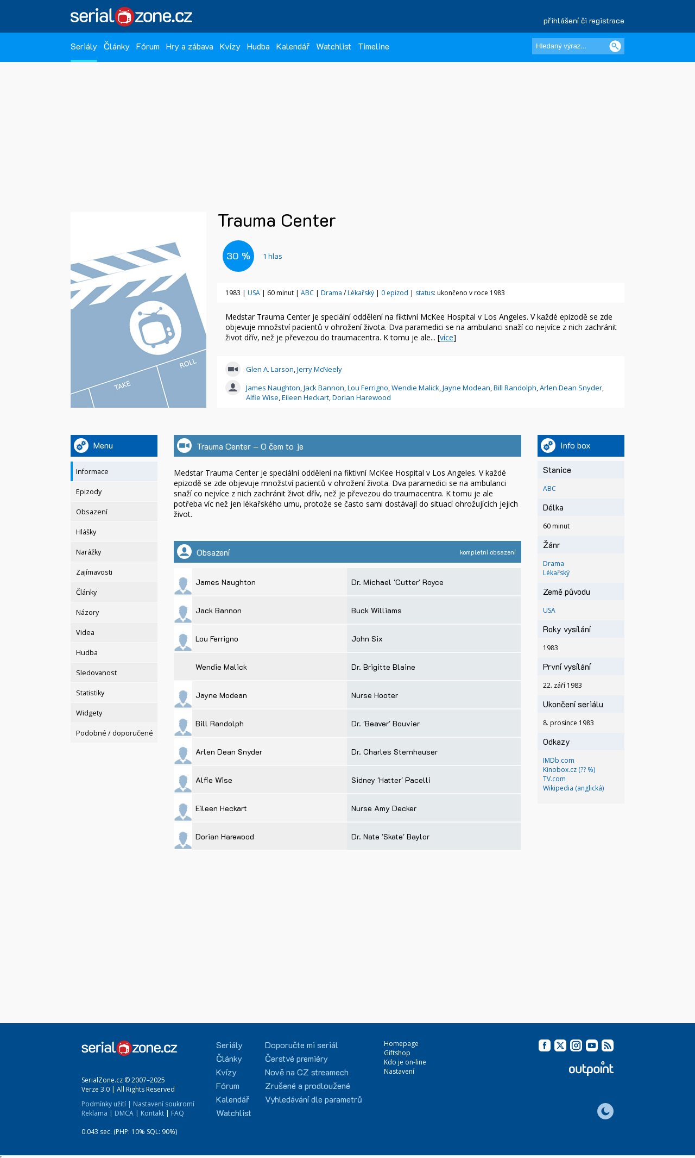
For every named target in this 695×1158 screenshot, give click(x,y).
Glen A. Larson (270, 369)
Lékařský (361, 292)
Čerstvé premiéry (296, 1058)
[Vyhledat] (615, 46)
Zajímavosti (94, 572)
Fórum (148, 46)
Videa (85, 632)
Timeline (373, 46)
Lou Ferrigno (368, 388)
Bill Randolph (515, 388)
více (446, 337)
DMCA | (127, 1113)
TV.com (554, 778)
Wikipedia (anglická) (573, 788)
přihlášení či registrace (584, 20)
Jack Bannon (324, 388)
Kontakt (152, 1113)
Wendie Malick (415, 388)
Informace (92, 471)
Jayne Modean (466, 388)
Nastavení (399, 1071)
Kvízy (230, 46)
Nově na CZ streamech (307, 1072)
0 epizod (394, 292)
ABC (307, 292)
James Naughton (273, 388)
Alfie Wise (262, 397)
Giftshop (397, 1052)
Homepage (401, 1043)
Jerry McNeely (319, 369)
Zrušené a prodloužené (307, 1085)
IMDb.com (558, 760)
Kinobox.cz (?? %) (569, 769)
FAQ (177, 1113)
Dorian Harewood (361, 397)
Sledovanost (96, 672)
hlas (272, 256)
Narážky (88, 552)
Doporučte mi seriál (301, 1044)
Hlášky (86, 532)
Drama (331, 292)
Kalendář (292, 46)
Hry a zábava (189, 46)
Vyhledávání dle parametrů (313, 1099)
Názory (87, 612)
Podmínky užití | (106, 1104)
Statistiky (90, 693)
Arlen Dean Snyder (571, 388)
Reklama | (97, 1113)
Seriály (84, 46)
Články (117, 46)
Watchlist (333, 46)
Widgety (89, 713)
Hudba (258, 46)
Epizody (89, 491)
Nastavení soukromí (163, 1104)
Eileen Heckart (305, 397)
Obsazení (92, 511)
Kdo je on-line (405, 1062)
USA (254, 292)
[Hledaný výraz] (578, 46)
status (424, 292)
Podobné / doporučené (114, 733)
